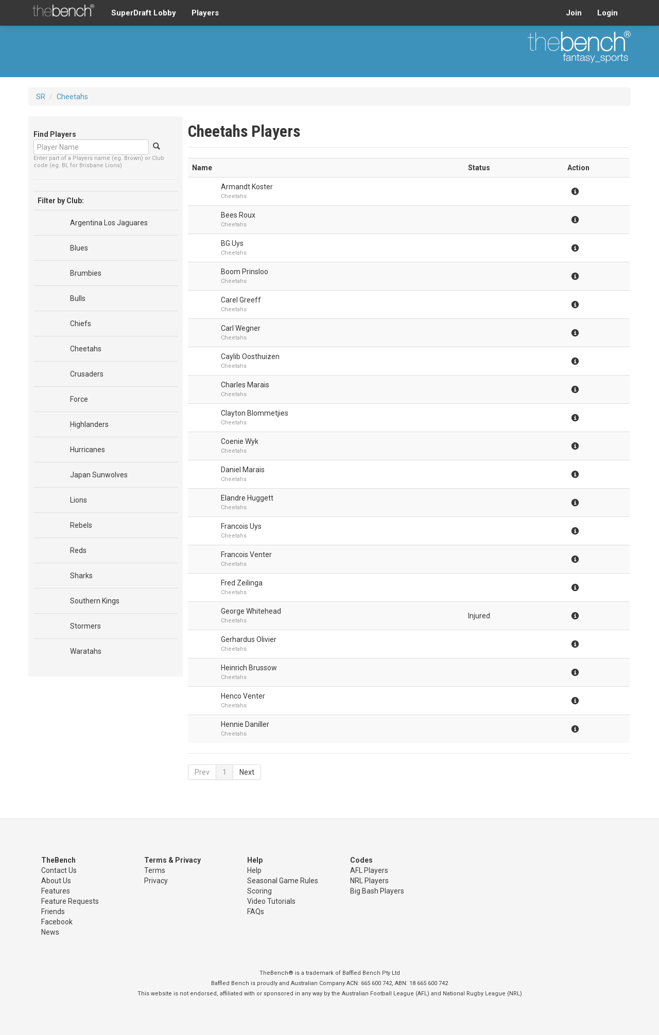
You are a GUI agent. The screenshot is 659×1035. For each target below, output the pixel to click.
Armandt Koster (247, 187)
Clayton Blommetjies (254, 413)
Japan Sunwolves (99, 475)
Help (254, 870)
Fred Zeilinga (242, 583)
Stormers (85, 626)
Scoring (259, 891)
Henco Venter (243, 696)
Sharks (81, 576)
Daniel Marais (243, 470)
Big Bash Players (377, 891)
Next (246, 772)
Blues (79, 248)
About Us (56, 881)
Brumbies (85, 273)
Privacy (156, 881)
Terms (154, 870)
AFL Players (369, 870)
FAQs (255, 911)
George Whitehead (251, 611)
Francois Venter (246, 554)
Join (574, 12)
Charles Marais (245, 385)
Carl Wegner (241, 328)
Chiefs (80, 323)
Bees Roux (238, 215)
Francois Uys (241, 526)
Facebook (57, 922)
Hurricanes (87, 449)
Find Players (54, 134)
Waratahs (85, 651)
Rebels (81, 525)
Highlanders (89, 424)
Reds (78, 550)
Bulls (77, 298)
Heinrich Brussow (249, 668)
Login (607, 12)
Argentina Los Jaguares (109, 223)
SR (40, 97)
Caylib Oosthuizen (250, 356)
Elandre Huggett (247, 498)
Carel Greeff (241, 300)
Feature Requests (70, 901)
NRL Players (369, 881)
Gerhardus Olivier (248, 639)
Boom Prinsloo (244, 271)
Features (55, 891)
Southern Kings (94, 601)
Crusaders (86, 374)
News (50, 932)
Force (79, 399)
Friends (53, 911)
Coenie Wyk (239, 441)
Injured (479, 616)
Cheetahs (72, 97)
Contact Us (59, 870)
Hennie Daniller (245, 724)
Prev (202, 772)
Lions (78, 500)
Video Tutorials (271, 901)
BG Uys (232, 243)
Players (205, 12)
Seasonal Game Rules (282, 881)
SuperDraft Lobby (143, 12)
